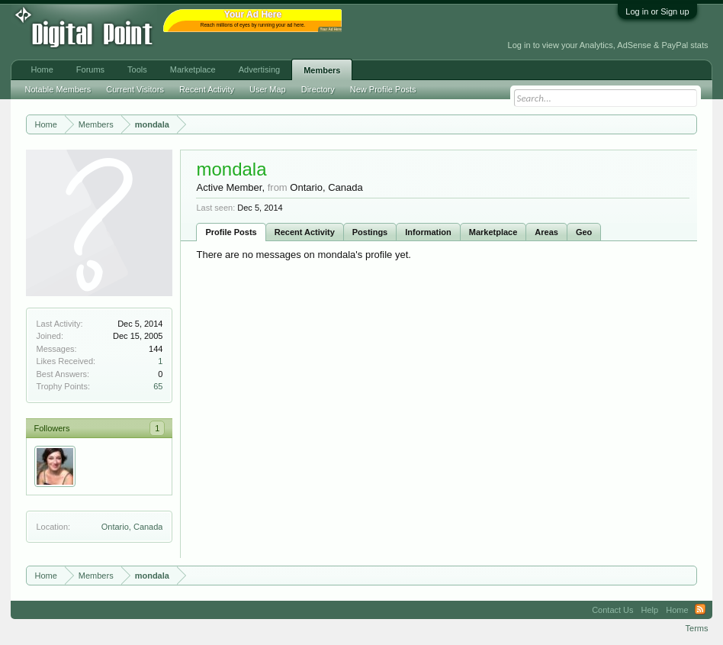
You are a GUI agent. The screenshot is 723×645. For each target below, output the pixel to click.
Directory (318, 89)
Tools (137, 69)
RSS (700, 610)
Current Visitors (135, 89)
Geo (584, 232)
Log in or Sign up (657, 11)
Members (322, 70)
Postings (369, 232)
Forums (90, 69)
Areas (546, 232)
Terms (697, 628)
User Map (267, 89)
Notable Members (57, 89)
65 (157, 386)
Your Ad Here (330, 29)
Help (650, 609)
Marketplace (493, 232)
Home (42, 69)
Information (428, 232)
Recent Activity (305, 232)
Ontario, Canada (132, 526)
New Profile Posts (383, 89)
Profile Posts (230, 232)
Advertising (259, 69)
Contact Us (612, 609)
